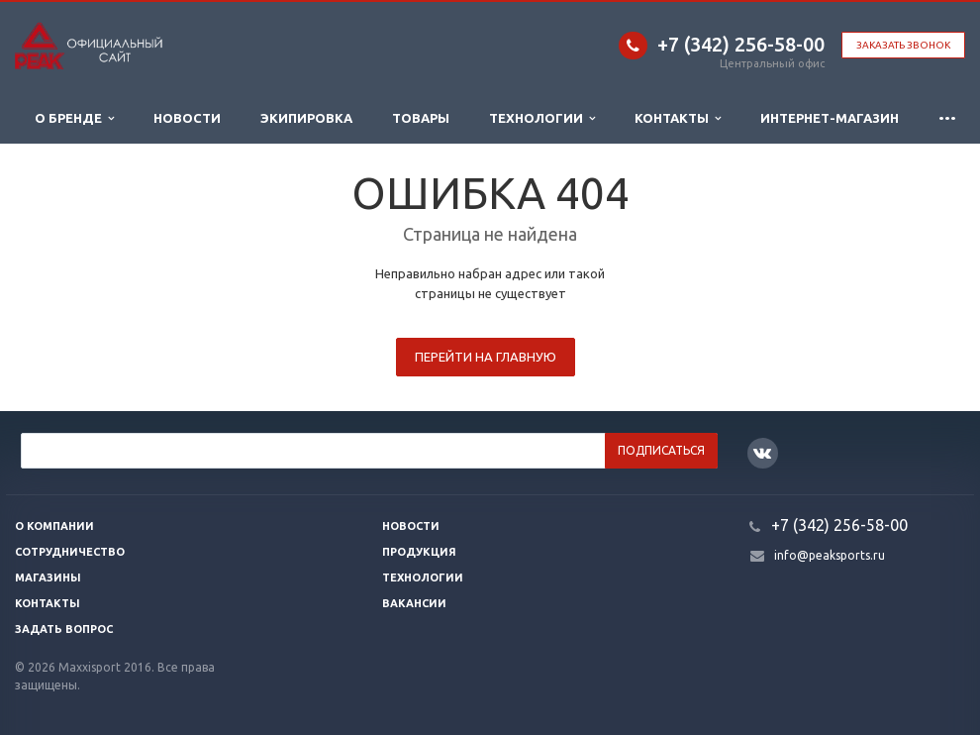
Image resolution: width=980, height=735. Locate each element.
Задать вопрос (64, 629)
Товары (420, 118)
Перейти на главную (485, 357)
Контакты (678, 118)
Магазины (48, 577)
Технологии (542, 118)
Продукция (419, 552)
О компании (54, 526)
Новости (187, 118)
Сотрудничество (70, 552)
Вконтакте (762, 452)
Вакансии (414, 603)
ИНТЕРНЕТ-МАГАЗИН (829, 118)
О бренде (74, 118)
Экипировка (306, 118)
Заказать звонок (903, 45)
